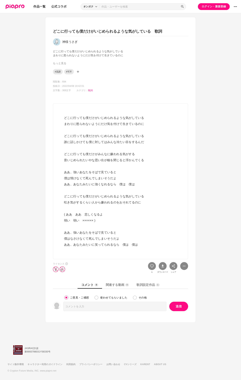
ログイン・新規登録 (214, 6)
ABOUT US (160, 364)
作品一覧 (39, 6)
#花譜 (58, 71)
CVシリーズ (130, 364)
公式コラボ (59, 6)
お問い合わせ (113, 364)
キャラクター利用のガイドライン (44, 364)
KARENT (145, 364)
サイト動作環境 (16, 364)
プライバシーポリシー (91, 364)
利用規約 (71, 364)
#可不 (69, 71)
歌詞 (90, 90)
